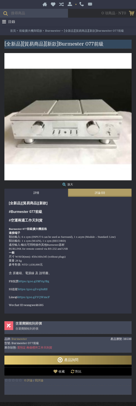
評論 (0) (100, 192)
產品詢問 (67, 360)
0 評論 (28, 380)
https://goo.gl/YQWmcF (33, 297)
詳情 (36, 192)
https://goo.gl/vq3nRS (33, 289)
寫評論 (39, 380)
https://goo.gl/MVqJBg (33, 281)
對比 (78, 371)
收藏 (62, 371)
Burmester (19, 339)
